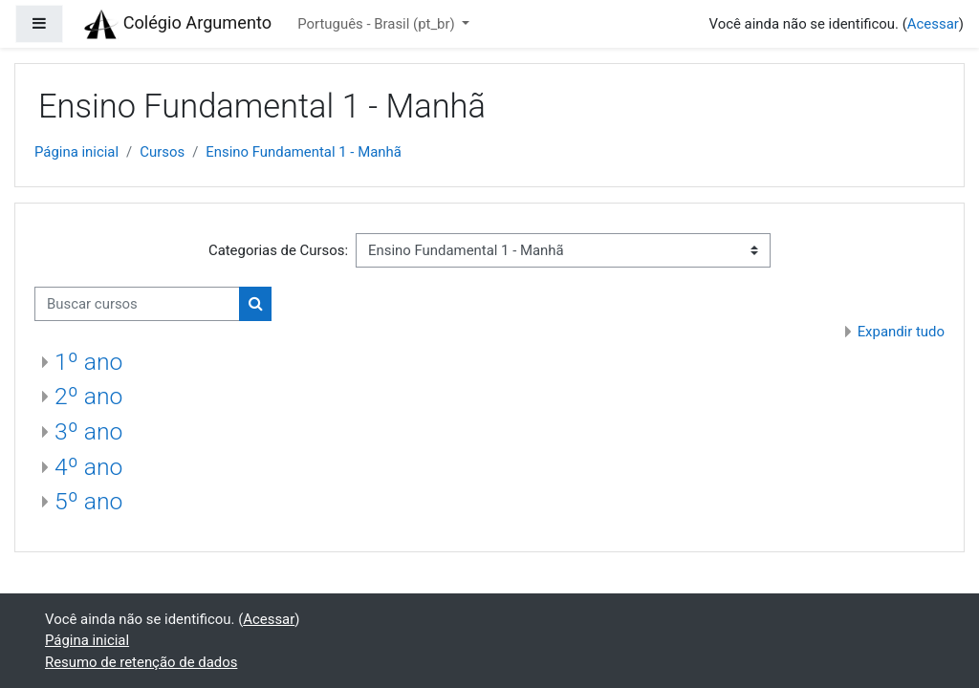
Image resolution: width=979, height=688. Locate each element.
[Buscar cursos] (137, 304)
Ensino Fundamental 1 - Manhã (304, 152)
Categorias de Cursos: (278, 250)
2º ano (88, 396)
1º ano (88, 362)
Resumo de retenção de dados (141, 662)
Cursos (162, 152)
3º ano (88, 431)
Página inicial (76, 152)
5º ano (88, 501)
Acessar (933, 23)
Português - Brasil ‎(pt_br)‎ (377, 23)
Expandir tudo (901, 331)
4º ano (88, 467)
